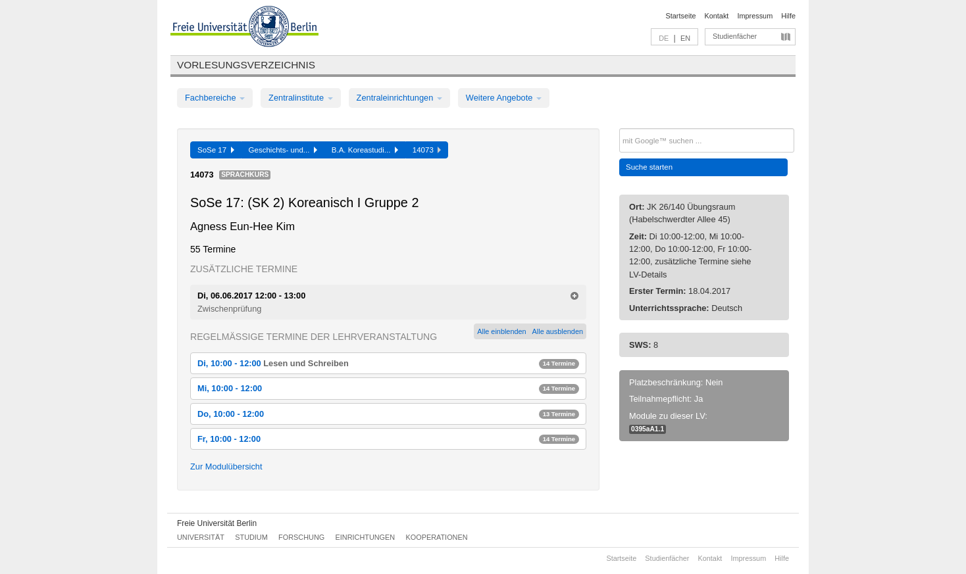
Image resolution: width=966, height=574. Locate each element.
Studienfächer (735, 36)
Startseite (681, 16)
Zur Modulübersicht (226, 466)
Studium (251, 537)
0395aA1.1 (647, 429)
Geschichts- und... (283, 150)
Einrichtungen (365, 537)
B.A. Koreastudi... (365, 150)
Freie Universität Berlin (217, 523)
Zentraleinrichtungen (399, 98)
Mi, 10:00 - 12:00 (388, 388)
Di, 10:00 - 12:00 (388, 363)
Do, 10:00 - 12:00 (388, 414)
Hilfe (788, 16)
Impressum (755, 16)
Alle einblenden (501, 331)
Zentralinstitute (300, 98)
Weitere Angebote (504, 98)
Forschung (301, 537)
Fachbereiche (215, 98)
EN (685, 38)
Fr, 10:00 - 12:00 (388, 439)
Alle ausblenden (557, 331)
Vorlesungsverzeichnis (246, 64)
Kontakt (717, 16)
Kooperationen (437, 537)
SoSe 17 (215, 150)
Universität (200, 537)
